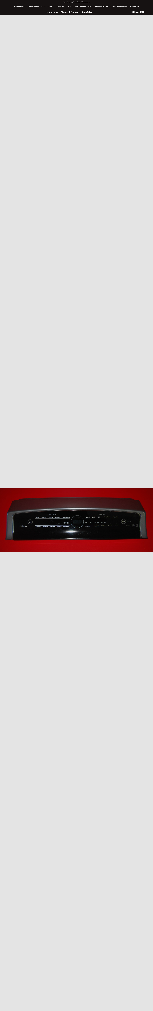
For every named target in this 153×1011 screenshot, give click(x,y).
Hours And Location (119, 7)
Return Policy (87, 12)
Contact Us (134, 7)
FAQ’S (69, 7)
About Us (60, 7)
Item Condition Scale (83, 7)
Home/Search (19, 7)
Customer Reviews (101, 7)
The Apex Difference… (69, 12)
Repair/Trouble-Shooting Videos (40, 7)
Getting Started (52, 12)
